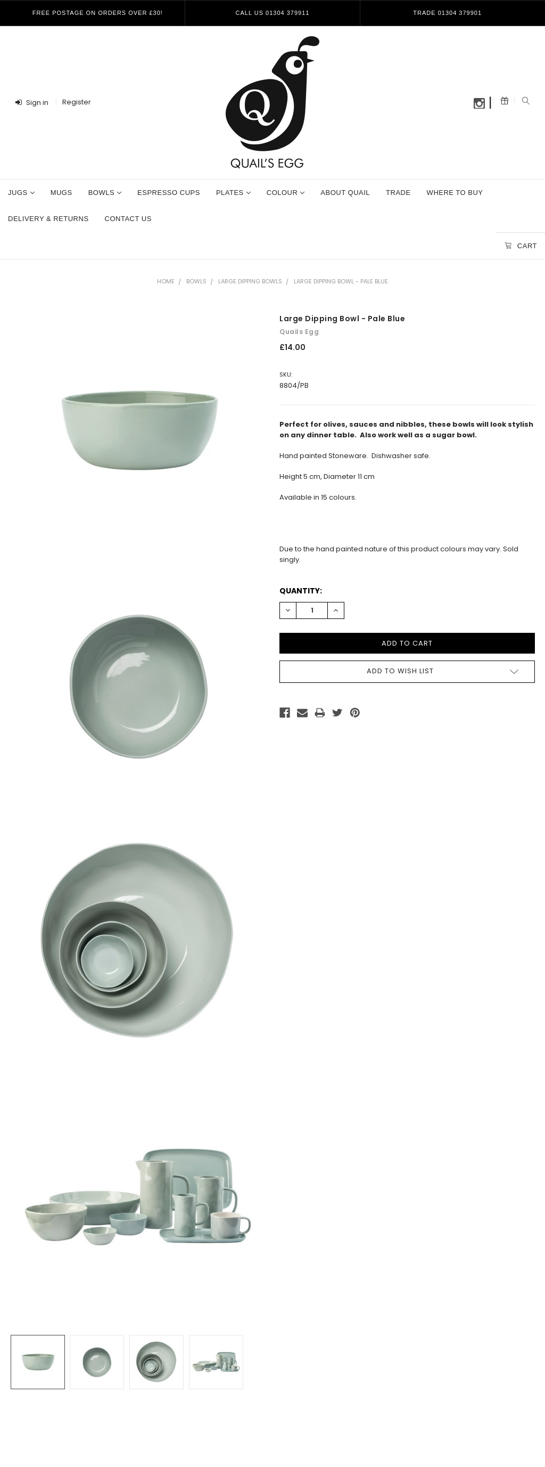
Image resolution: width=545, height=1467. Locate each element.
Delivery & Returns (48, 219)
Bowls (104, 193)
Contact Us (128, 219)
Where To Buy (455, 193)
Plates (233, 193)
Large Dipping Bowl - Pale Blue (341, 281)
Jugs (21, 193)
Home (166, 281)
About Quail (345, 193)
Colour (286, 193)
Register (76, 102)
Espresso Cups (168, 193)
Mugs (61, 193)
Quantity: (300, 590)
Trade (398, 193)
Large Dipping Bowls (250, 281)
